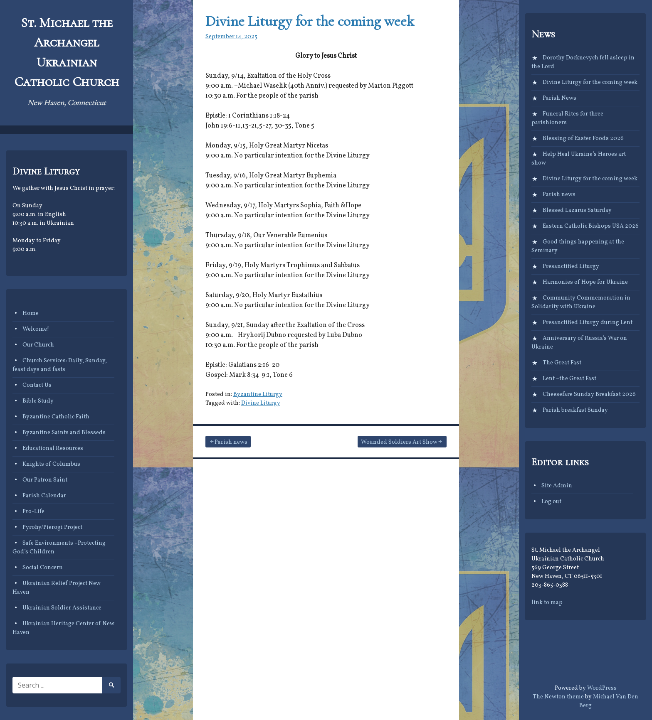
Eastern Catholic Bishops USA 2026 (591, 226)
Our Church (38, 345)
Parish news (231, 442)
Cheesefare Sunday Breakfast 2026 (589, 394)
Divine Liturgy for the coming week (309, 21)
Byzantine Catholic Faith (55, 417)
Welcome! (35, 329)
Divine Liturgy (260, 403)
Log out (551, 502)
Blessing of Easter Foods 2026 (583, 139)
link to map (547, 603)
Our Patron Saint (44, 480)
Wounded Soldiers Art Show (399, 442)
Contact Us (37, 385)
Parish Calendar (44, 496)
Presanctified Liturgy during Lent (587, 323)
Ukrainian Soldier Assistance (61, 608)
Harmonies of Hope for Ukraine (585, 282)
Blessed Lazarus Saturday (577, 210)
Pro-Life (33, 512)
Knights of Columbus (51, 464)
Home (30, 313)
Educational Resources (52, 448)
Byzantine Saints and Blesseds (64, 433)
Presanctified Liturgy (571, 266)
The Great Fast (562, 363)
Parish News (559, 98)
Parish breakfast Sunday (575, 410)
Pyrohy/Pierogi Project (52, 527)
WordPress (602, 688)
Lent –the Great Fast (569, 379)
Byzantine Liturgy (257, 394)
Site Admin (556, 486)
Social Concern (42, 568)
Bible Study (38, 401)
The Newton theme (558, 697)
